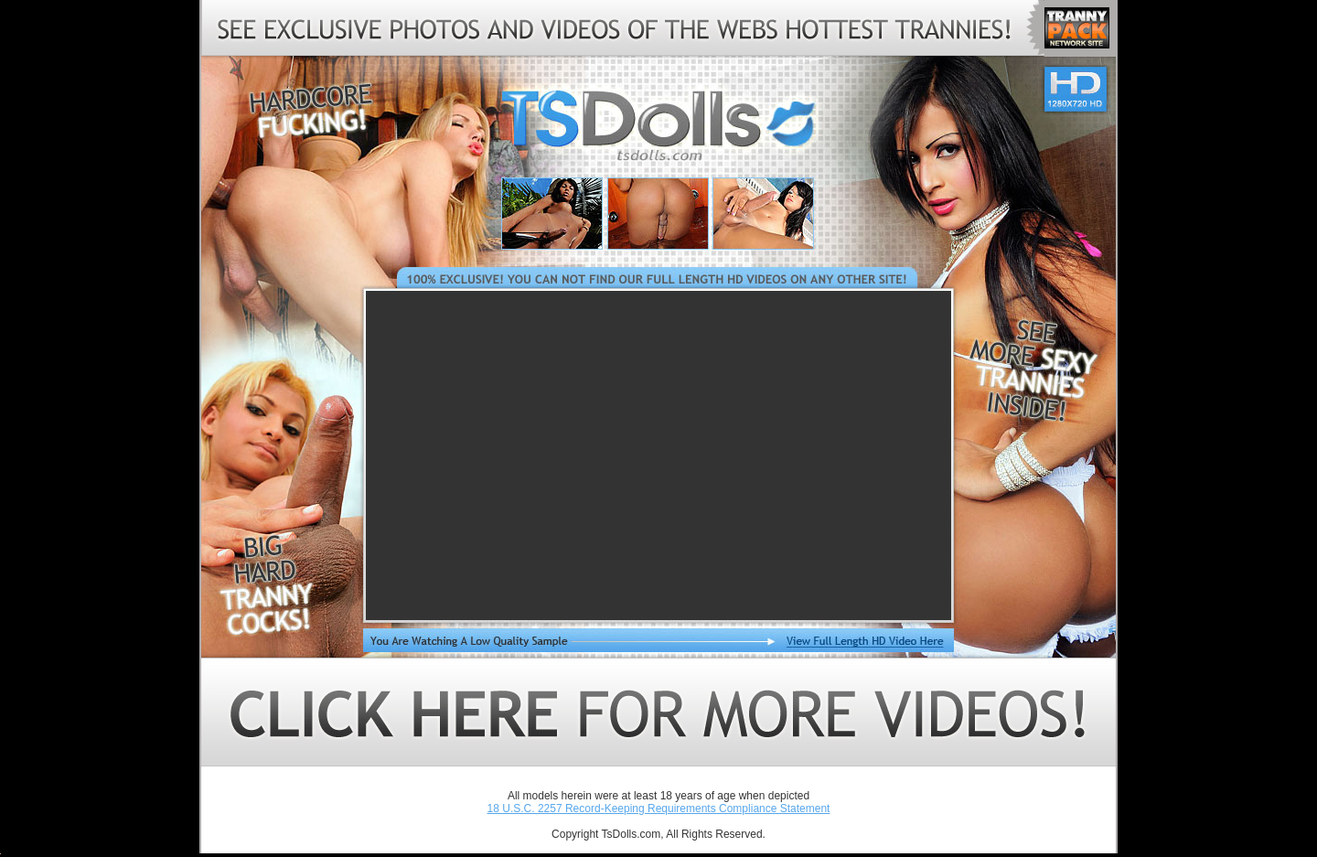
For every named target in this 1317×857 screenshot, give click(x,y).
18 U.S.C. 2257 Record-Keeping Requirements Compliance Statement (658, 808)
